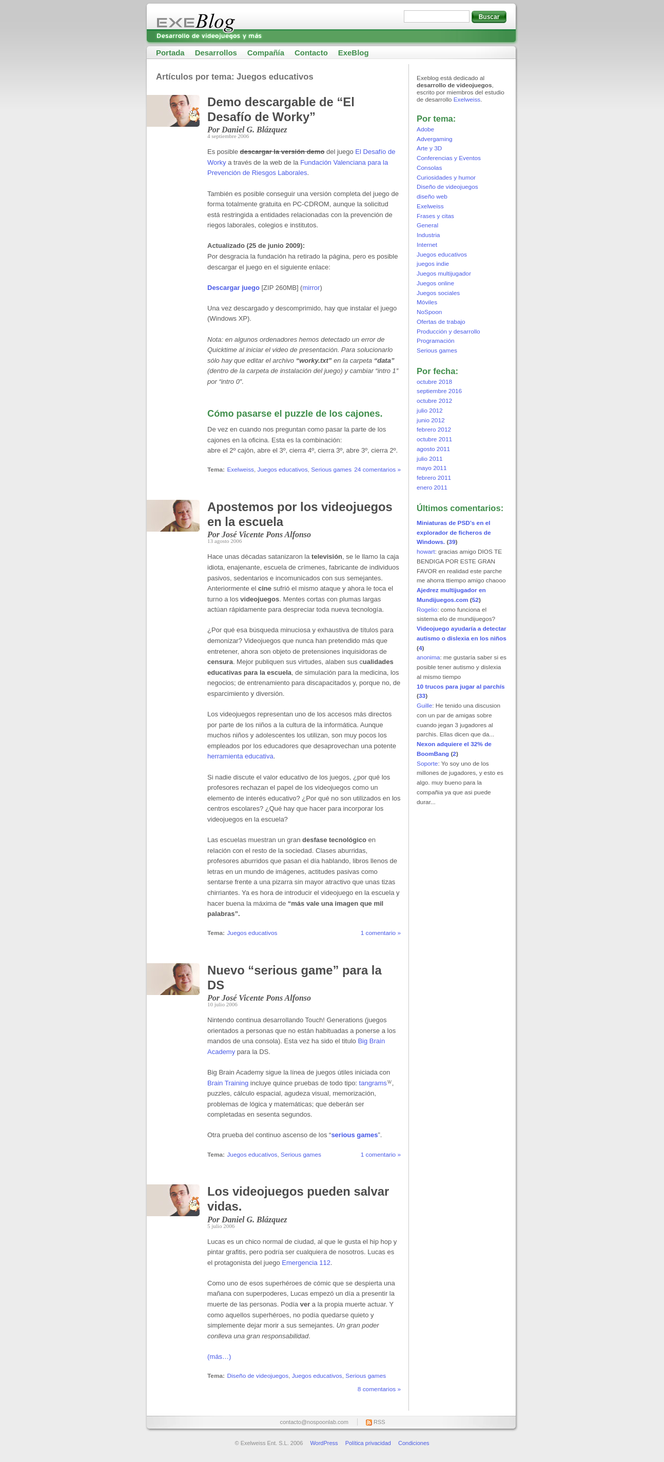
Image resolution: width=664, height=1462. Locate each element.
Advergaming (435, 139)
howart (426, 551)
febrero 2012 (434, 429)
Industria (428, 235)
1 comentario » (381, 933)
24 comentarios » (377, 469)
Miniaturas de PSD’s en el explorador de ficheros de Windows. (454, 532)
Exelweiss (240, 469)
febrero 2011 (434, 477)
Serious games (331, 469)
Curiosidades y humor (446, 177)
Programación (436, 340)
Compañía (265, 52)
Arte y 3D (429, 148)
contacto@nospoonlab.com (314, 1422)
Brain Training (227, 1083)
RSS (379, 1422)
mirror (311, 287)
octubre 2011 (434, 439)
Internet (427, 244)
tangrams (373, 1083)
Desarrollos (216, 52)
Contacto (311, 52)
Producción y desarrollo (448, 331)
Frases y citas (435, 216)
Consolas (429, 167)
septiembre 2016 (439, 391)
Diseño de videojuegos (257, 1375)
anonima (428, 657)
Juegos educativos (283, 469)
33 (422, 695)
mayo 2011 (432, 468)
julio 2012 (430, 410)
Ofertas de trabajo (441, 321)
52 (475, 599)
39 (451, 541)
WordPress (324, 1443)
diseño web (432, 196)
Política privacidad (368, 1443)
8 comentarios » (379, 1389)
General (427, 225)
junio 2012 (431, 420)
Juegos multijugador (444, 273)
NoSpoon (429, 312)
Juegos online (435, 283)
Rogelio (427, 609)
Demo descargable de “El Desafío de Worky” (281, 109)
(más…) (219, 1356)
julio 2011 (430, 458)
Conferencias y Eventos (449, 158)
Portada (170, 52)
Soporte (427, 763)
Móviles (427, 302)
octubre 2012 (434, 400)
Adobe (425, 129)
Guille (424, 705)
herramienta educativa (240, 756)
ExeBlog (353, 52)
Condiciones (413, 1443)
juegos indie (433, 263)
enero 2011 (432, 487)
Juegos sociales (438, 293)
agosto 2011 (433, 449)
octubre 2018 (434, 381)
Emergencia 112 (306, 1262)
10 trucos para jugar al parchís (461, 686)
